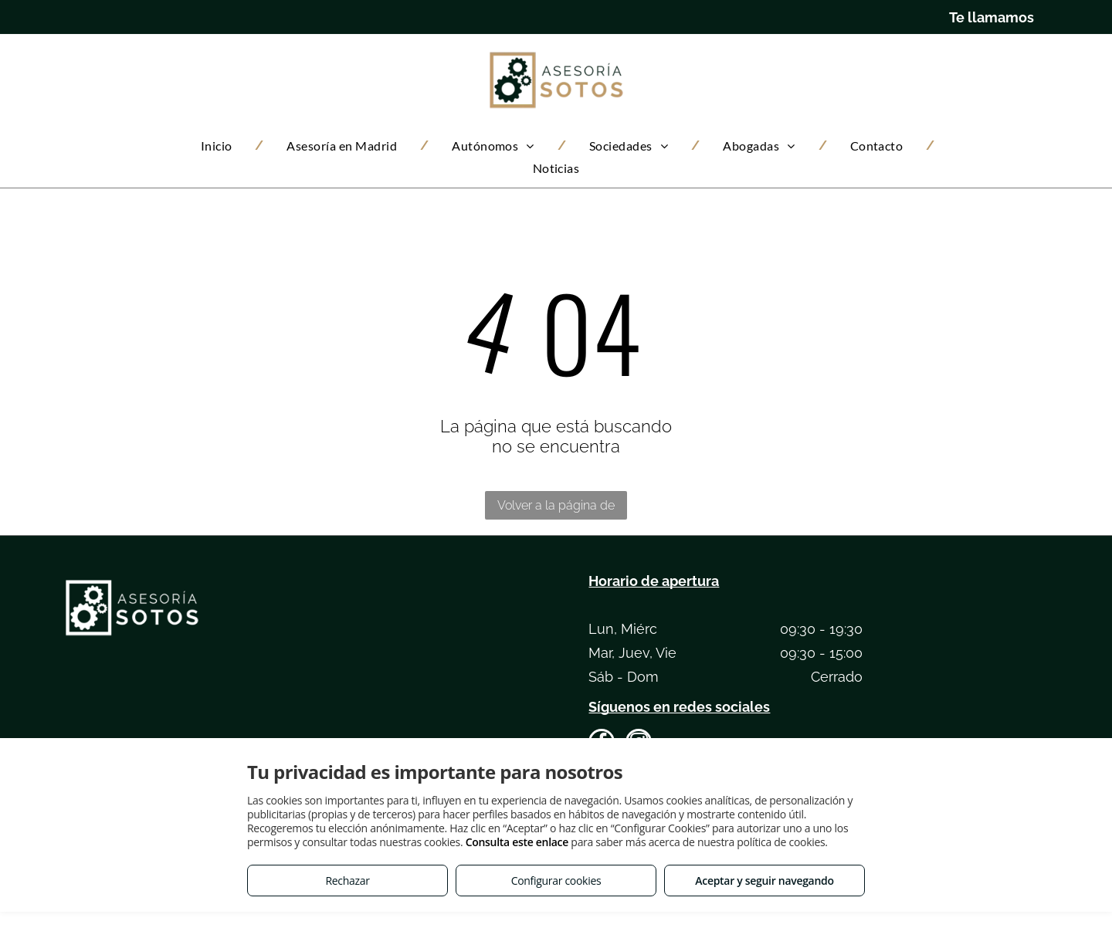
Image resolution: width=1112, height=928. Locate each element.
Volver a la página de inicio (556, 509)
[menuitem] (221, 145)
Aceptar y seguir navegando (764, 880)
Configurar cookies (556, 880)
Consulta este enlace (517, 842)
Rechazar (347, 880)
